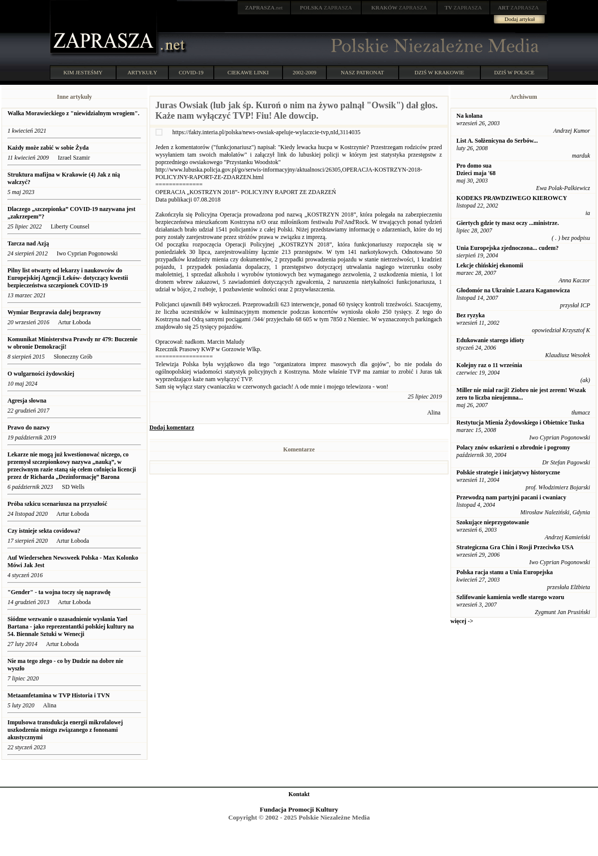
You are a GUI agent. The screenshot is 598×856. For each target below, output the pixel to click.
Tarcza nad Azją (28, 243)
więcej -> (461, 621)
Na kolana (469, 115)
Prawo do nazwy (28, 427)
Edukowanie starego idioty (490, 340)
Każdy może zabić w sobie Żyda (48, 147)
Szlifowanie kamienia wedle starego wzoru (510, 597)
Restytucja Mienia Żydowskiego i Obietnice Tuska (520, 422)
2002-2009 (304, 72)
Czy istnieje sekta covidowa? (44, 530)
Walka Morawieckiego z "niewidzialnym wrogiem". (73, 113)
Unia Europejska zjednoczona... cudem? (507, 247)
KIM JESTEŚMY (83, 72)
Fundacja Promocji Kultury (299, 809)
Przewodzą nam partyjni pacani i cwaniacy (511, 497)
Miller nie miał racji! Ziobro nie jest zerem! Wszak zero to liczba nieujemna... (521, 394)
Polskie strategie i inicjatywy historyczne (508, 472)
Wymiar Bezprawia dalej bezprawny (54, 312)
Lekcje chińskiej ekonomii (489, 265)
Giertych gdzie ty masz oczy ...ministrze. (507, 222)
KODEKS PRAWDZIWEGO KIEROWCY (511, 198)
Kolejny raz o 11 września (489, 365)
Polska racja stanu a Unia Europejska (504, 572)
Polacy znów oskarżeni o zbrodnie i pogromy (513, 447)
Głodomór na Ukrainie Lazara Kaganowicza (513, 290)
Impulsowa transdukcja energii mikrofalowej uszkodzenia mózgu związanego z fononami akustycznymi (65, 730)
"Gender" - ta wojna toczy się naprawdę (59, 592)
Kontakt (299, 794)
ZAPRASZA (326, 7)
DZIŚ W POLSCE (514, 72)
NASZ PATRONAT (362, 72)
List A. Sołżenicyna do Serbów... (497, 140)
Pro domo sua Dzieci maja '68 (476, 169)
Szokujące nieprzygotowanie (492, 522)
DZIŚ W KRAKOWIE (439, 72)
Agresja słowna (26, 400)
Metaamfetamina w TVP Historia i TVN (58, 695)
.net (264, 7)
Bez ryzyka (470, 315)
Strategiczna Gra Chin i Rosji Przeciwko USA (515, 547)
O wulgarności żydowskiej (40, 373)
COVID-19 (191, 72)
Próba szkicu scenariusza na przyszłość (57, 503)
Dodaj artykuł (520, 19)
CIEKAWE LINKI (248, 72)
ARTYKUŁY (142, 72)
